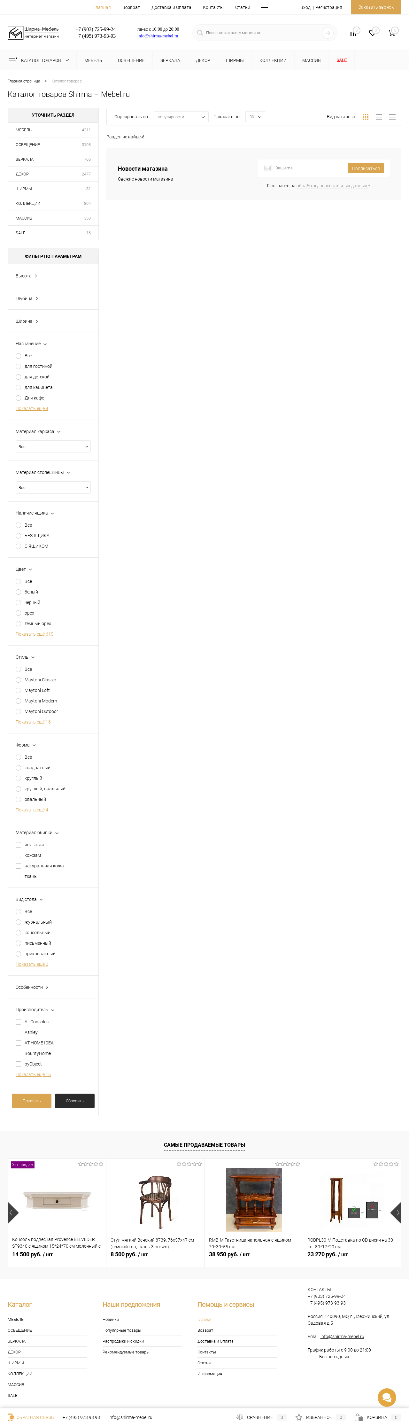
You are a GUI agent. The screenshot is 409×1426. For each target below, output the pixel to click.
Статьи (242, 7)
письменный (38, 943)
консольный (37, 932)
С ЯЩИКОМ (36, 546)
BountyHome (38, 1053)
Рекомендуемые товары (126, 1352)
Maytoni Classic (40, 679)
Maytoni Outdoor (41, 711)
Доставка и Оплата (171, 7)
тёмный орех (38, 623)
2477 (86, 174)
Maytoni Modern (41, 700)
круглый (33, 778)
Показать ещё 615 (34, 634)
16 (88, 232)
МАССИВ (24, 218)
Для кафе (34, 397)
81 (88, 188)
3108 (86, 144)
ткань (31, 876)
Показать (32, 1100)
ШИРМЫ (24, 188)
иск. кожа (34, 844)
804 (87, 203)
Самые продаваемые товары (204, 1145)
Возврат (131, 7)
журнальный (38, 922)
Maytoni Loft (37, 690)
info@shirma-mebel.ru (157, 36)
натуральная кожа (44, 865)
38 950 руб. (229, 1254)
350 (87, 218)
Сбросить (75, 1100)
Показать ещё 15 (33, 1074)
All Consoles (37, 1021)
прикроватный (40, 953)
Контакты (213, 7)
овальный (35, 799)
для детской (37, 376)
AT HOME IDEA (39, 1042)
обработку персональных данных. (332, 185)
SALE (20, 232)
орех (29, 613)
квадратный (37, 767)
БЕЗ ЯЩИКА (37, 535)
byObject (33, 1063)
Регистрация (328, 7)
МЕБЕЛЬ (24, 130)
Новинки (111, 1319)
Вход (305, 7)
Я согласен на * (318, 185)
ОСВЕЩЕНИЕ (28, 144)
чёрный (32, 602)
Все (28, 355)
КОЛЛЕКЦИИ (28, 203)
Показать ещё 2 (32, 964)
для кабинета (39, 387)
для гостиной (38, 366)
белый (31, 591)
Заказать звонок (376, 7)
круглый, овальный (45, 788)
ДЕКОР (22, 174)
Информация (209, 1373)
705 (87, 159)
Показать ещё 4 (32, 408)
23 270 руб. (327, 1254)
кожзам (33, 855)
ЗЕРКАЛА (25, 159)
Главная (102, 7)
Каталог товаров (40, 60)
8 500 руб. (129, 1254)
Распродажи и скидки (123, 1341)
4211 (86, 130)
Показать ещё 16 (33, 722)
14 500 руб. (32, 1254)
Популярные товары (122, 1330)
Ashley (31, 1032)
